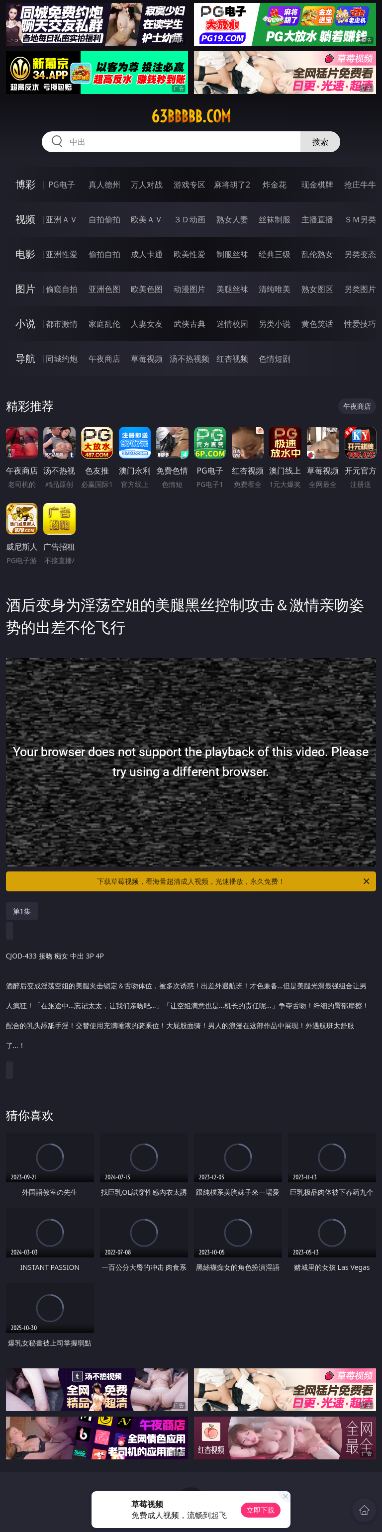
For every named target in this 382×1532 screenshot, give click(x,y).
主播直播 (317, 219)
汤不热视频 (189, 358)
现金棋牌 (317, 184)
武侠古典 (189, 323)
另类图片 (360, 289)
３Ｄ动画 (189, 219)
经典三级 (274, 254)
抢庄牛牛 (360, 184)
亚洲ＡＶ (62, 219)
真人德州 (104, 184)
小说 (25, 323)
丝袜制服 (274, 219)
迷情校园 (232, 323)
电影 (25, 254)
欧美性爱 (189, 254)
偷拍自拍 (104, 254)
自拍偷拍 (104, 219)
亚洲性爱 (62, 254)
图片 (25, 288)
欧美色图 (147, 289)
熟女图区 (317, 289)
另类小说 (274, 323)
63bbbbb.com (191, 116)
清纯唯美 (274, 289)
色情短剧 (274, 358)
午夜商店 (104, 358)
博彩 (25, 184)
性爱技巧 (360, 323)
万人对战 (147, 184)
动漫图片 (189, 289)
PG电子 (61, 184)
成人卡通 (147, 254)
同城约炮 (62, 358)
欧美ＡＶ (147, 219)
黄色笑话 (317, 323)
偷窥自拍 (62, 289)
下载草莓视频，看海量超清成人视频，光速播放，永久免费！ (234, 881)
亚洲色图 (104, 289)
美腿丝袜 (232, 289)
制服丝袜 (232, 254)
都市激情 (62, 323)
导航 (25, 358)
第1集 (22, 911)
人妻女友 (147, 323)
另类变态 (360, 254)
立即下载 (261, 1510)
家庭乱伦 (104, 323)
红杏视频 (232, 358)
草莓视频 (147, 358)
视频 (25, 219)
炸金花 (274, 184)
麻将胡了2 (232, 184)
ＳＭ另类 (360, 219)
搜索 (320, 141)
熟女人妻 (232, 219)
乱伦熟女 (317, 254)
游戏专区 (189, 184)
